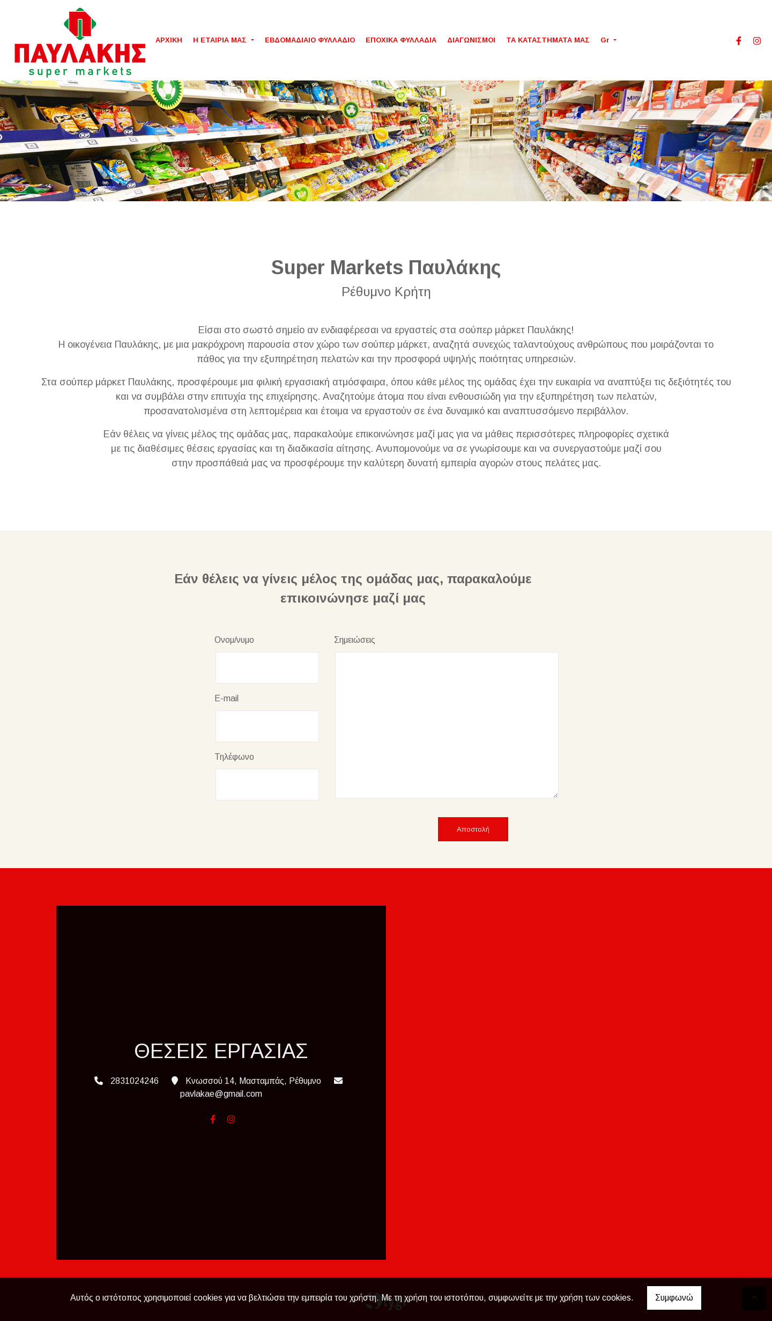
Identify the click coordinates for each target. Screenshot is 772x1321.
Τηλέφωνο (234, 756)
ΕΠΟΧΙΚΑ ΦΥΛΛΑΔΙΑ (401, 40)
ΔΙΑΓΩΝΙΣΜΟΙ (471, 40)
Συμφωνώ (674, 1297)
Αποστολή (473, 829)
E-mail (226, 698)
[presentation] (295, 830)
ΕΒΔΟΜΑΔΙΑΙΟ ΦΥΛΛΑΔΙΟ (310, 40)
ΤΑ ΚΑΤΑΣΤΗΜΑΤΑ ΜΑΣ (548, 40)
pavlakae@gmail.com (221, 1093)
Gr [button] (606, 40)
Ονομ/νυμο (234, 639)
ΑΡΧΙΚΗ (168, 40)
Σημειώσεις (354, 639)
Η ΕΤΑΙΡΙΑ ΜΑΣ (221, 40)
